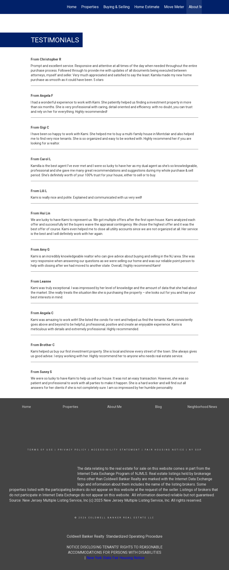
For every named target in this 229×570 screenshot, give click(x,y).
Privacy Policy (72, 450)
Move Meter (174, 7)
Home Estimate (146, 7)
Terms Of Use (40, 450)
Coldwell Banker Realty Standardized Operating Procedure (114, 536)
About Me (197, 7)
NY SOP (195, 450)
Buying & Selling (116, 7)
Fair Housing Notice (165, 450)
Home (72, 7)
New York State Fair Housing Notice (116, 558)
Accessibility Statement (115, 450)
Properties (90, 7)
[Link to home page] (29, 7)
